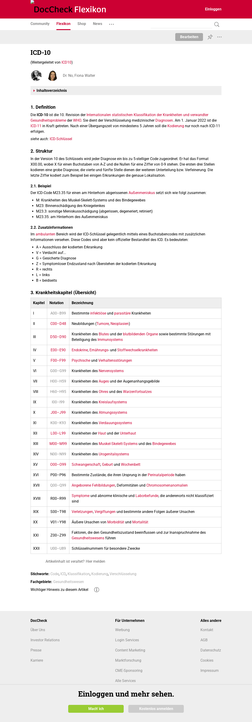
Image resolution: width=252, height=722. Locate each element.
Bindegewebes (164, 443)
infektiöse (98, 313)
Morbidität (115, 522)
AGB (204, 640)
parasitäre (122, 313)
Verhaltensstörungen (115, 360)
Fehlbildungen (103, 485)
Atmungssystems (113, 412)
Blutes (104, 334)
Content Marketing (130, 650)
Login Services (127, 640)
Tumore (102, 323)
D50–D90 (58, 337)
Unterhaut (128, 433)
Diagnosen (164, 120)
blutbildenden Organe (140, 334)
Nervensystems (111, 371)
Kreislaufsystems (113, 402)
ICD (63, 574)
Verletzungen (82, 511)
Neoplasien (120, 323)
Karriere (37, 660)
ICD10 (66, 62)
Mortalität (140, 522)
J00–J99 (58, 412)
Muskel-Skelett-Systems (118, 443)
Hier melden (95, 561)
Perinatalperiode (161, 475)
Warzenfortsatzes (137, 391)
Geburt (107, 464)
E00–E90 (58, 350)
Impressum (209, 670)
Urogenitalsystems (114, 454)
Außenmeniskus (142, 193)
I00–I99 (58, 402)
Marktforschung (128, 660)
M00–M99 (58, 443)
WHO (77, 120)
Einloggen (213, 9)
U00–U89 (58, 548)
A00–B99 (58, 313)
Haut (102, 433)
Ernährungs (98, 350)
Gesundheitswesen (68, 582)
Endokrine (80, 350)
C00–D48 (58, 323)
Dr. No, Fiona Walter (79, 75)
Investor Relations (45, 640)
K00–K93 (58, 423)
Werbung (122, 630)
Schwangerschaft (86, 464)
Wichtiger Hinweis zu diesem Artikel (59, 589)
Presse (36, 650)
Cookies (206, 660)
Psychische (81, 360)
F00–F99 (58, 360)
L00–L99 (58, 433)
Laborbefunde (146, 496)
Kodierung (175, 126)
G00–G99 (58, 371)
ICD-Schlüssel (61, 139)
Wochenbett (130, 464)
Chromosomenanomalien (167, 485)
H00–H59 (58, 381)
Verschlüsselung (123, 574)
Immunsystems (110, 339)
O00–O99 (58, 464)
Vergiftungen (105, 511)
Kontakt (206, 630)
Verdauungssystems (115, 423)
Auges (104, 381)
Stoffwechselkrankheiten (137, 350)
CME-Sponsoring (128, 670)
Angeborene (81, 485)
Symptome (80, 496)
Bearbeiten (189, 37)
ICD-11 (36, 126)
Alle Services (125, 681)
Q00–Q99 (58, 485)
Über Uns (38, 630)
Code (54, 574)
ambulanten (45, 234)
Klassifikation (79, 574)
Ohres (103, 391)
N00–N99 (58, 454)
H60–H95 (58, 391)
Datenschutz (210, 650)
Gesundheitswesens (88, 538)
